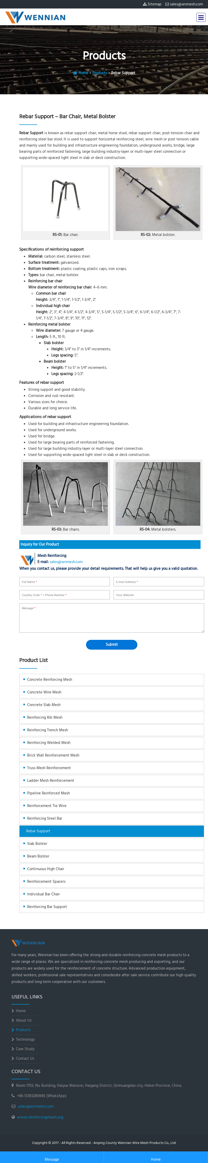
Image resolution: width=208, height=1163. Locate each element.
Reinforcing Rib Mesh (44, 718)
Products (99, 73)
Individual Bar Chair (43, 894)
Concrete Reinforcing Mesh (49, 680)
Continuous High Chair (45, 869)
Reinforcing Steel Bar (44, 819)
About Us (24, 1020)
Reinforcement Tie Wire (47, 806)
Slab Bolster (37, 844)
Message (52, 1157)
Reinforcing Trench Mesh (47, 730)
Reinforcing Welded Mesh (48, 743)
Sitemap (155, 4)
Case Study (25, 1049)
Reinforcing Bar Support (47, 907)
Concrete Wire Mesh (44, 692)
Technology (25, 1040)
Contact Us (25, 1059)
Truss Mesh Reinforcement (49, 768)
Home (83, 73)
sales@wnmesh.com (186, 4)
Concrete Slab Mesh (44, 705)
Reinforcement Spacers (46, 882)
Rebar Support (38, 831)
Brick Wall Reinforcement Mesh (53, 755)
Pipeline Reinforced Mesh (48, 793)
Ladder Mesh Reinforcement (50, 781)
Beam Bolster (38, 856)
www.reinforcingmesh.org (40, 1117)
